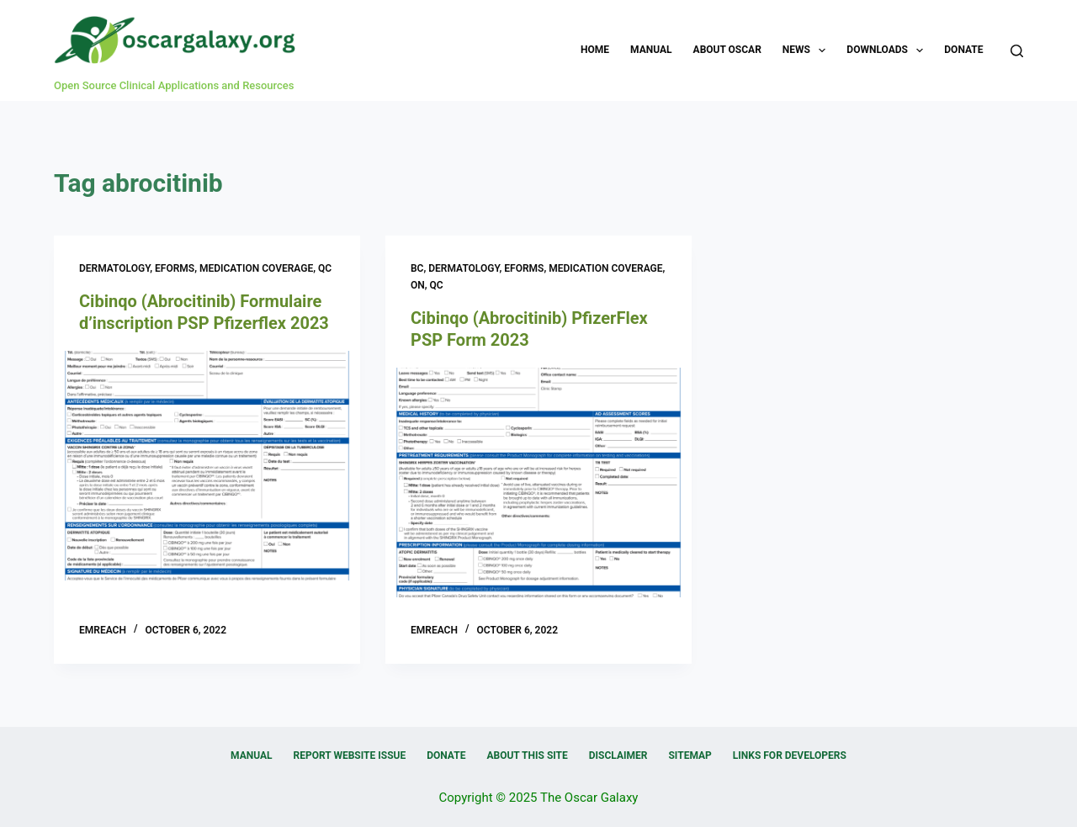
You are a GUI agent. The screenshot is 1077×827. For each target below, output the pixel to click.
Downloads (888, 50)
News (808, 50)
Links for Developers (789, 755)
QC (325, 268)
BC (417, 268)
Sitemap (689, 755)
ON (418, 285)
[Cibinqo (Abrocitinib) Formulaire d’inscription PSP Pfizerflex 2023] (207, 465)
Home (595, 50)
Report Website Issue (350, 755)
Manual (650, 50)
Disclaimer (618, 755)
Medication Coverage (256, 268)
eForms (174, 268)
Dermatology (114, 268)
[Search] (1017, 51)
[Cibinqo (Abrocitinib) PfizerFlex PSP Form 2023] (538, 482)
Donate (963, 50)
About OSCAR (727, 50)
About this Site (526, 755)
